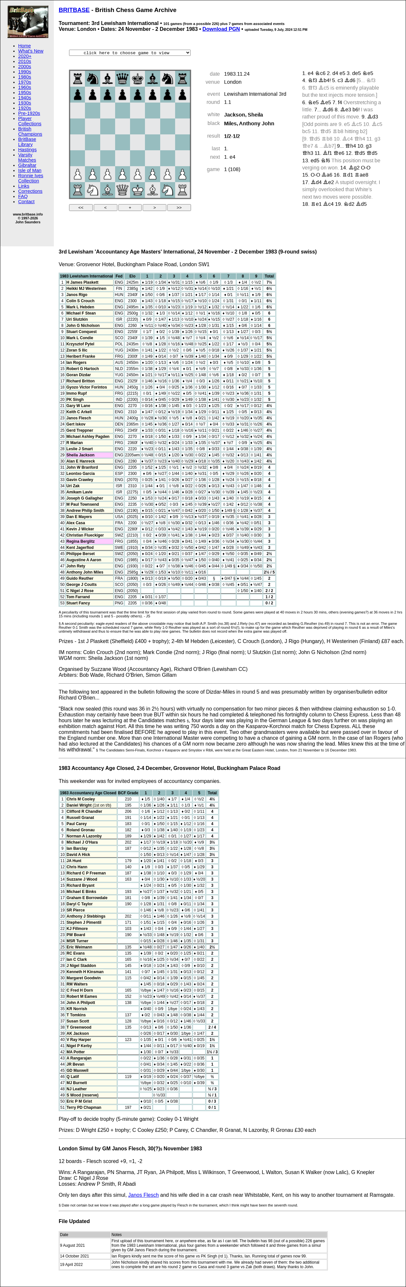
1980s (24, 77)
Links (23, 186)
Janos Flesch (143, 1195)
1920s (24, 108)
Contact (26, 201)
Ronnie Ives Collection (30, 178)
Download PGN (221, 29)
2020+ (24, 56)
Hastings (27, 149)
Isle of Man (30, 170)
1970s (24, 82)
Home (24, 45)
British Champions (30, 131)
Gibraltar (27, 165)
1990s (24, 71)
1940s (24, 97)
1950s (24, 92)
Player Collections (30, 121)
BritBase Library (27, 142)
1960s (24, 87)
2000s (24, 66)
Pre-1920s (29, 113)
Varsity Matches (27, 157)
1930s (24, 102)
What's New (30, 51)
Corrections (30, 191)
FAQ (23, 196)
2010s (24, 61)
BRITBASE (74, 9)
